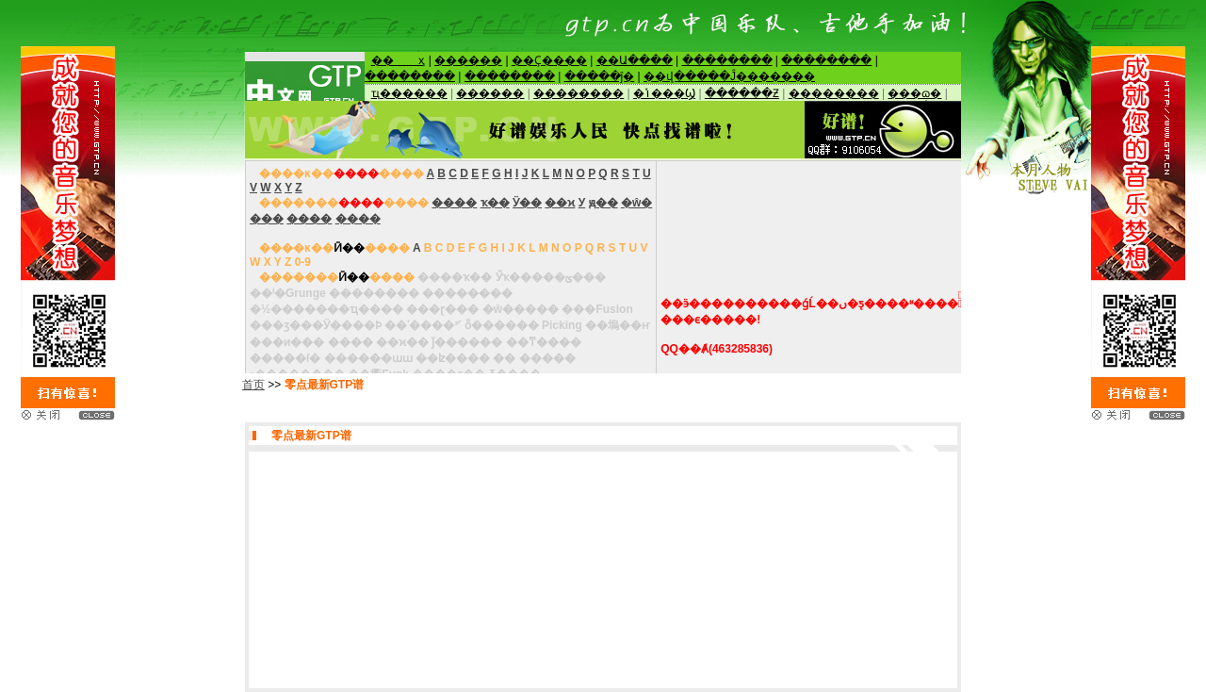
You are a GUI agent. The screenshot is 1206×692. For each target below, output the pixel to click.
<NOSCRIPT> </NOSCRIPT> (603, 76)
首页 (253, 384)
